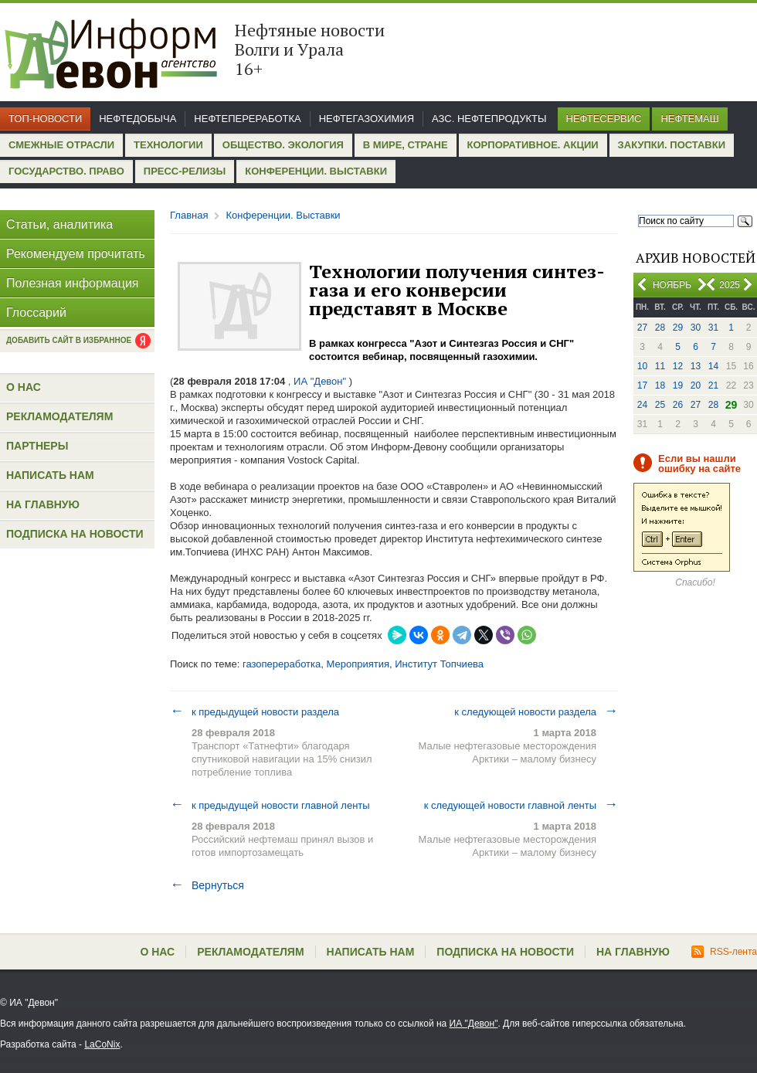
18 (660, 385)
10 (642, 366)
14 (713, 366)
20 (696, 385)
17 (642, 385)
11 (660, 366)
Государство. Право (66, 171)
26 (678, 404)
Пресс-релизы (185, 171)
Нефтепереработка (247, 118)
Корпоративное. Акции (533, 145)
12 (678, 366)
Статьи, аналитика (59, 224)
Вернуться (207, 885)
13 (696, 366)
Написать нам (50, 475)
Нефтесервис (604, 118)
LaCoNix (102, 1044)
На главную (43, 504)
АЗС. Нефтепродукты (489, 118)
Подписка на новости (75, 534)
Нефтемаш (689, 118)
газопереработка (282, 664)
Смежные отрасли (61, 145)
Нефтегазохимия (366, 118)
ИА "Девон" (474, 1023)
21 (713, 385)
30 (696, 327)
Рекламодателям (59, 416)
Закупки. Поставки (671, 145)
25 (660, 404)
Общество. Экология (283, 145)
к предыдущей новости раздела (254, 711)
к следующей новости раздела (536, 711)
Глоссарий (36, 312)
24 (642, 404)
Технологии (168, 145)
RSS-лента (724, 952)
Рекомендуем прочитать (75, 253)
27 (642, 327)
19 (678, 385)
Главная (189, 215)
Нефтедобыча (137, 118)
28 (660, 327)
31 (713, 327)
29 (678, 327)
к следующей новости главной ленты (521, 805)
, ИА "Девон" (317, 381)
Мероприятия (358, 664)
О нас (23, 387)
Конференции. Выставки (316, 171)
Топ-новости (45, 118)
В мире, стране (405, 145)
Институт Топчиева (439, 664)
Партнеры (37, 446)
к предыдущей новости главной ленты (270, 805)
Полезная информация (72, 283)
